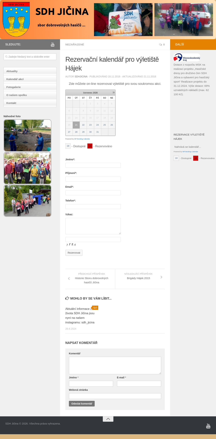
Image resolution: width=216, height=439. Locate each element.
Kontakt (11, 102)
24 (97, 125)
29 (83, 132)
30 (90, 132)
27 (69, 132)
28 (76, 132)
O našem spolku (16, 94)
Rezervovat (74, 253)
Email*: (69, 186)
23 (90, 125)
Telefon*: (70, 200)
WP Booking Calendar (82, 139)
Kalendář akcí (15, 79)
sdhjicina (81, 76)
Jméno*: (70, 159)
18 (68, 145)
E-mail (121, 382)
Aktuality (11, 71)
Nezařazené (75, 44)
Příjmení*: (71, 172)
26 (112, 125)
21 (76, 125)
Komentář (74, 358)
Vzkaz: (69, 214)
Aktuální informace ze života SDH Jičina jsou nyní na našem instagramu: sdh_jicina (79, 318)
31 (97, 132)
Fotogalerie (13, 87)
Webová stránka (78, 394)
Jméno (73, 382)
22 (83, 125)
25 (104, 125)
